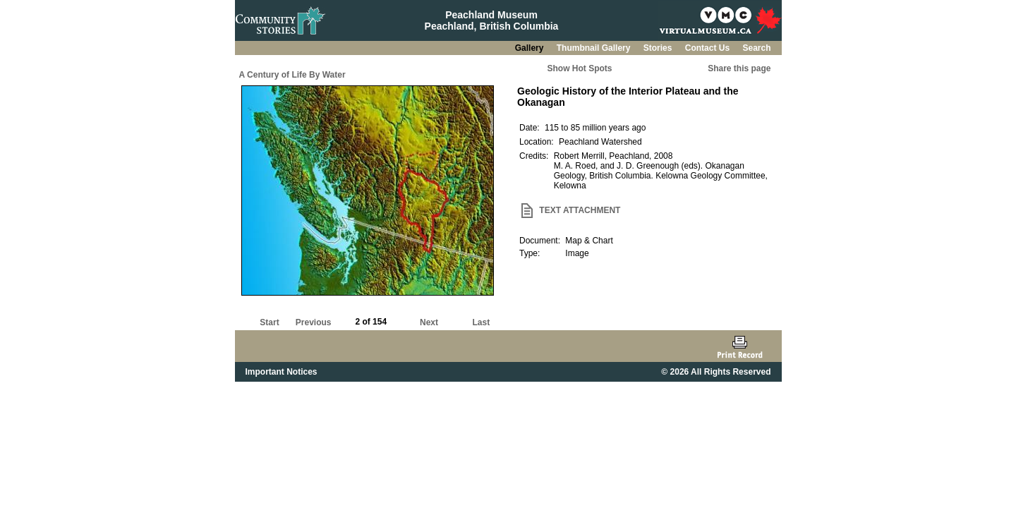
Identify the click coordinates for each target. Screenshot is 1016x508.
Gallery (530, 48)
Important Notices (282, 372)
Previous (314, 322)
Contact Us (708, 48)
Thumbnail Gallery (595, 48)
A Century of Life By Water (292, 75)
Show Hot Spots (580, 68)
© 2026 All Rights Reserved (715, 372)
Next (429, 322)
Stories (659, 48)
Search (756, 48)
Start (269, 322)
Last (481, 322)
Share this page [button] (739, 68)
